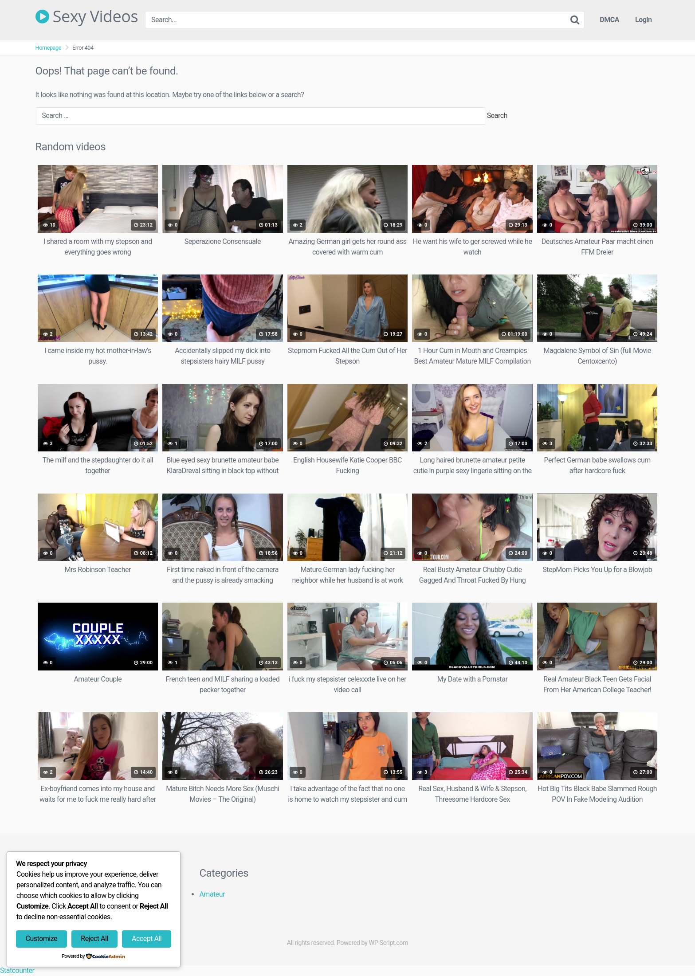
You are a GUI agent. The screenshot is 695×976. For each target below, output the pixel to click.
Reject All (94, 938)
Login (643, 20)
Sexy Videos (86, 16)
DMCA (609, 20)
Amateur (212, 894)
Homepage (48, 47)
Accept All (146, 938)
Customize (41, 938)
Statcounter (17, 970)
